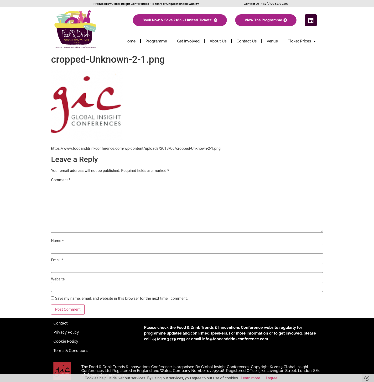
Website (58, 279)
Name (57, 241)
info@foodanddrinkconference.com (235, 339)
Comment (60, 180)
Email (57, 260)
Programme (156, 41)
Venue (272, 41)
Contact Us (247, 41)
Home (130, 41)
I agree (271, 378)
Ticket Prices (302, 41)
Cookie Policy (65, 341)
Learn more (250, 378)
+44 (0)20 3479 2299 (274, 4)
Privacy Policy (66, 332)
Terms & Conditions (70, 350)
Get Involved (188, 41)
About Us (218, 41)
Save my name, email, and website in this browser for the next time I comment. (121, 298)
